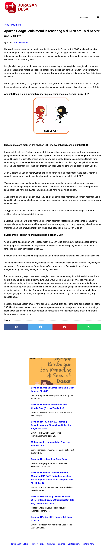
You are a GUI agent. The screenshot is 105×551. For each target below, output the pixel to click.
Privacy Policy (38, 544)
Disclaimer (51, 544)
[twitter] (85, 7)
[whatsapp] (89, 327)
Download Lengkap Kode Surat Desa (49, 459)
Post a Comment (21, 42)
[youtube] (91, 7)
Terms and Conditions (20, 544)
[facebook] (79, 7)
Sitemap (61, 544)
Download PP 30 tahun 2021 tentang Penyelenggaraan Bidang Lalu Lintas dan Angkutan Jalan (51, 425)
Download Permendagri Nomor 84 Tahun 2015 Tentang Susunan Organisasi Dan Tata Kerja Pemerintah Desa (52, 500)
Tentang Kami (88, 544)
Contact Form (74, 544)
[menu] (5, 17)
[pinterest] (64, 327)
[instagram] (98, 7)
